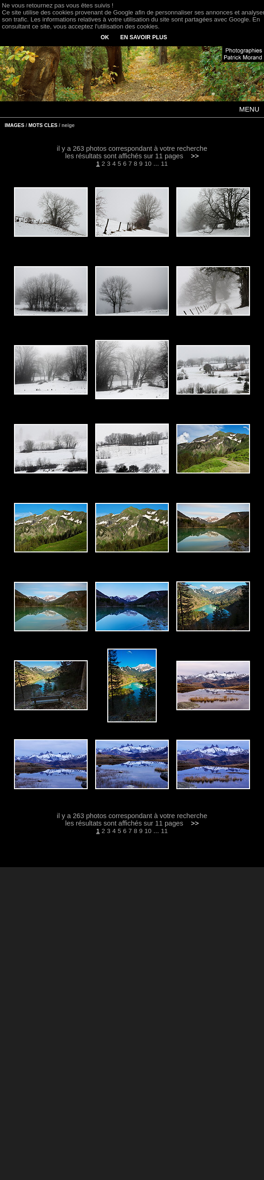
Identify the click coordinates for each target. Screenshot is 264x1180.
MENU (249, 109)
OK (105, 37)
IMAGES (14, 125)
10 (148, 163)
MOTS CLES (42, 125)
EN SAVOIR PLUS (143, 37)
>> (195, 156)
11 (164, 163)
